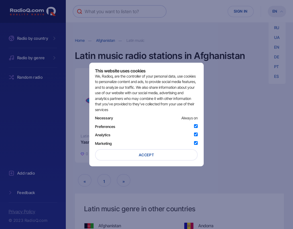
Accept (146, 155)
